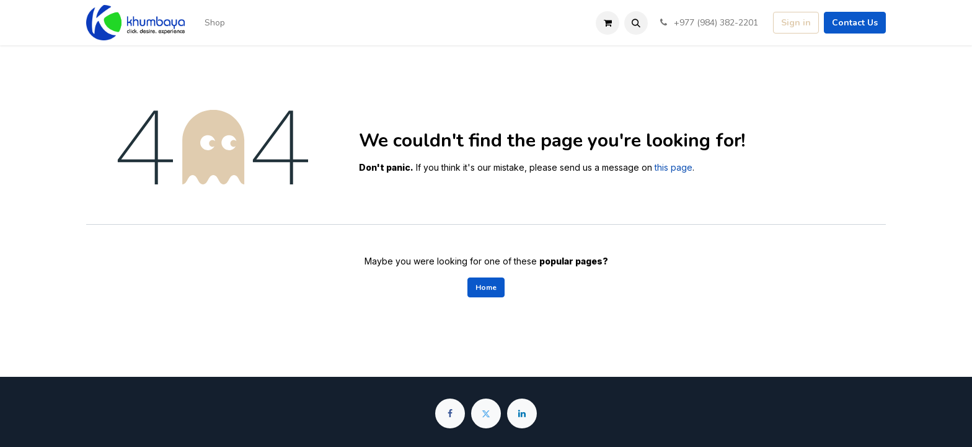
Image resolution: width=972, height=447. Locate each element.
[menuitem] (215, 22)
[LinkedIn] (522, 413)
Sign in (796, 23)
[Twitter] (486, 413)
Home (486, 287)
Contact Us (855, 23)
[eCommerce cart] (607, 23)
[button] (636, 23)
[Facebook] (450, 413)
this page (673, 167)
